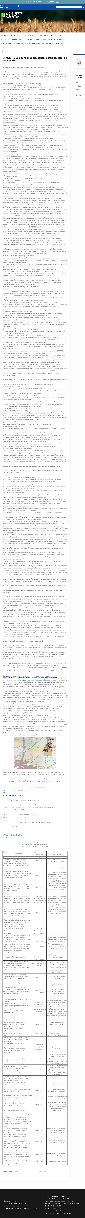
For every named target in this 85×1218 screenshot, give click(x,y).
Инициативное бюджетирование (10, 47)
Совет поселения (56, 35)
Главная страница (6, 35)
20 (10, 355)
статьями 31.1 (15, 324)
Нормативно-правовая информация (12, 39)
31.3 (22, 324)
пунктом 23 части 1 (43, 366)
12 (8, 352)
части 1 (5, 452)
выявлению (51, 339)
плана (16, 202)
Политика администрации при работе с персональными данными (20, 43)
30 (35, 359)
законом (29, 333)
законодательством (9, 122)
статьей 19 (18, 454)
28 (33, 359)
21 (31, 359)
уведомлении (7, 218)
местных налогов (29, 93)
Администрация (29, 35)
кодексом (51, 204)
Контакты (59, 43)
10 (6, 352)
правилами (15, 244)
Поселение (17, 35)
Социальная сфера (43, 35)
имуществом (30, 98)
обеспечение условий (11, 167)
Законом (52, 439)
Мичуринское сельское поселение (14, 15)
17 (12, 352)
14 (10, 352)
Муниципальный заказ (33, 39)
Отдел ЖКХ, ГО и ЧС (48, 43)
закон (35, 178)
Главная (4, 52)
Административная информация (53, 39)
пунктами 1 (60, 350)
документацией (41, 244)
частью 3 (52, 370)
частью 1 (15, 364)
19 (14, 352)
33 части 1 (40, 359)
